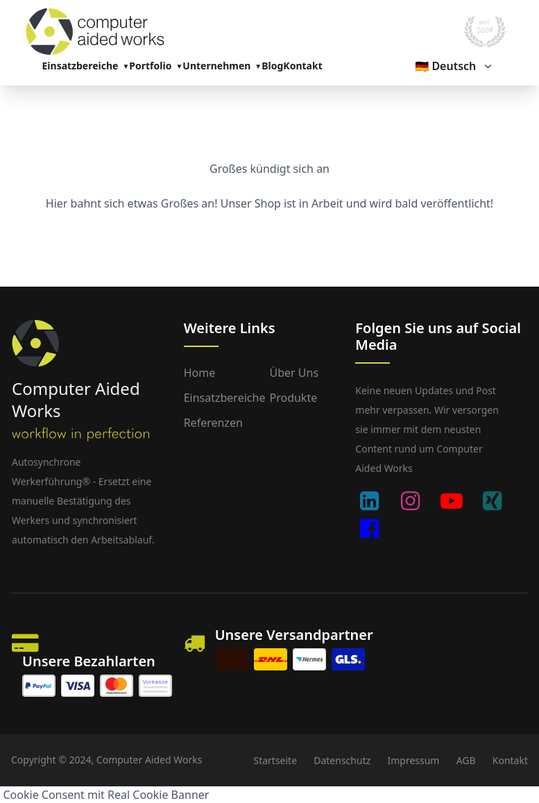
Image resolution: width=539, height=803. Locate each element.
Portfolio (150, 65)
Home (200, 372)
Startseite (275, 760)
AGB (466, 760)
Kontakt (302, 65)
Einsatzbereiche (80, 65)
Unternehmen (216, 65)
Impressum (413, 760)
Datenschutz (342, 760)
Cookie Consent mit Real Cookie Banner (106, 794)
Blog (272, 65)
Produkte (293, 397)
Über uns (293, 372)
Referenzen (213, 422)
